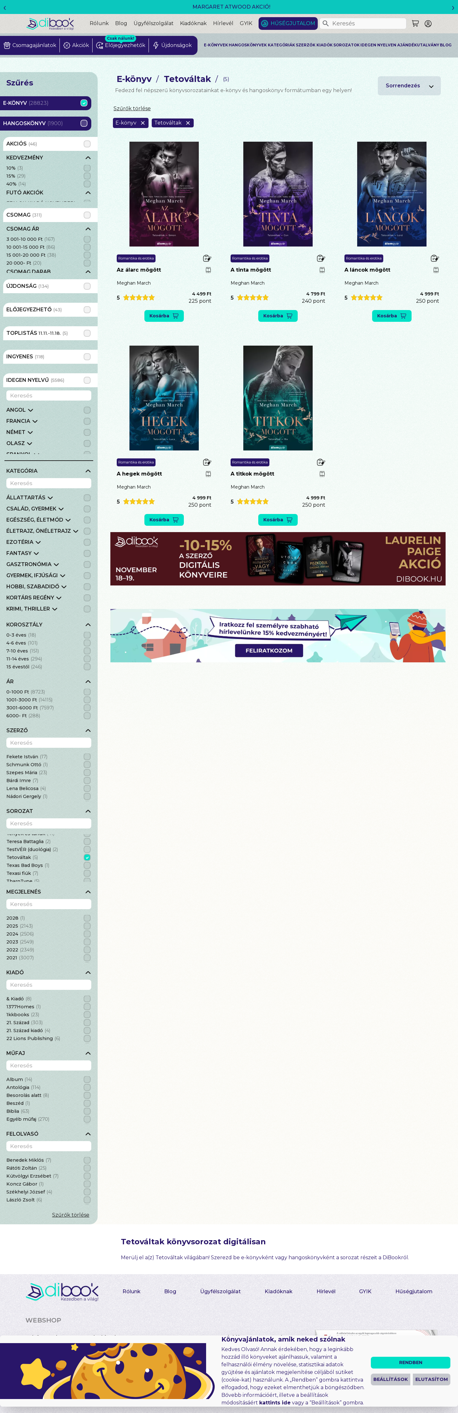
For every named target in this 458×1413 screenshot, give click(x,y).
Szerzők (306, 45)
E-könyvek (216, 45)
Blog (121, 23)
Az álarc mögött (139, 270)
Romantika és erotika (136, 258)
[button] (136, 297)
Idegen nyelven (378, 45)
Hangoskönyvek (248, 45)
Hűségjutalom (293, 23)
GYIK (246, 23)
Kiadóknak (193, 23)
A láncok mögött (367, 270)
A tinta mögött (251, 270)
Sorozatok (346, 45)
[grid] (48, 178)
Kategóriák (281, 45)
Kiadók (324, 45)
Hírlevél (223, 23)
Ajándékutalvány (418, 45)
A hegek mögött (139, 474)
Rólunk (99, 23)
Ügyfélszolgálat (154, 23)
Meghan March (134, 283)
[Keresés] (325, 23)
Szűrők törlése (70, 1215)
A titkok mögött (252, 474)
